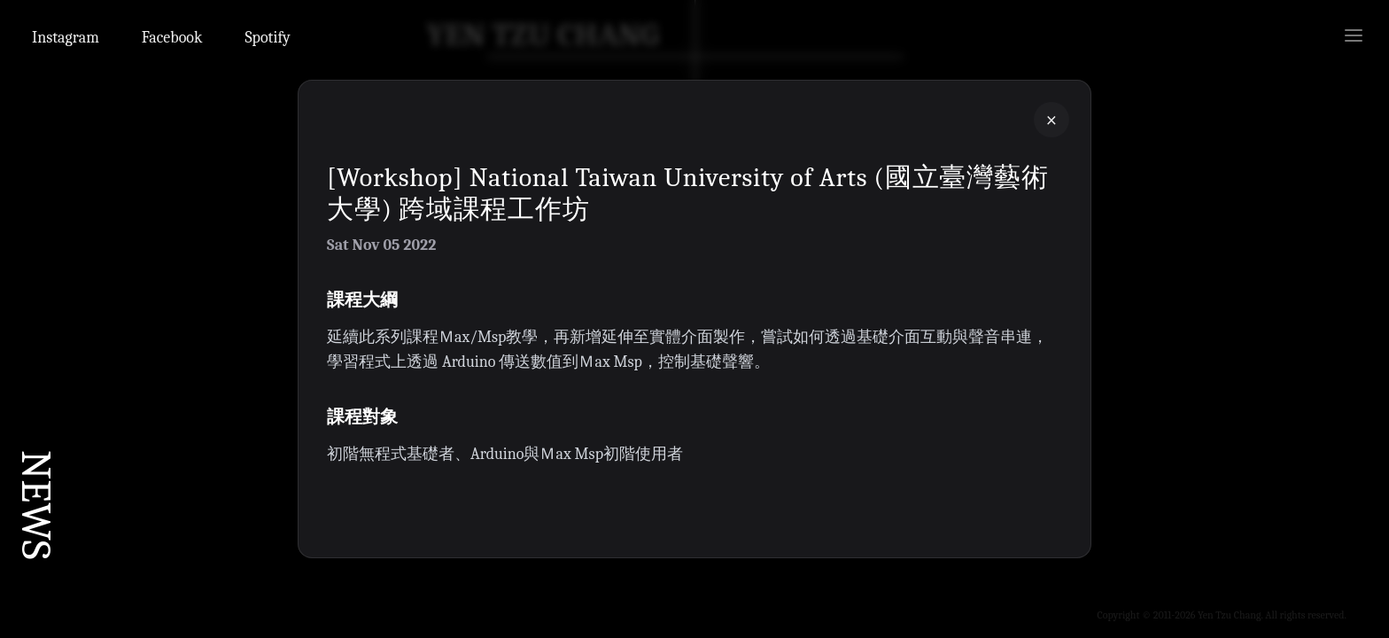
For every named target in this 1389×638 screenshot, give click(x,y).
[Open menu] (1353, 35)
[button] (694, 319)
